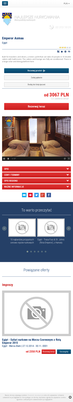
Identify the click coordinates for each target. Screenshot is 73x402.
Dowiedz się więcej (35, 395)
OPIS (6, 169)
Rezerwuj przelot (36, 70)
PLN (67, 3)
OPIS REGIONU (11, 180)
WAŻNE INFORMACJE (14, 186)
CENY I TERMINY (11, 175)
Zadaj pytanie (36, 77)
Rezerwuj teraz (36, 106)
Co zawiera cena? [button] (60, 98)
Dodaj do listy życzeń (36, 84)
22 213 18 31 (63, 27)
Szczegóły (64, 352)
